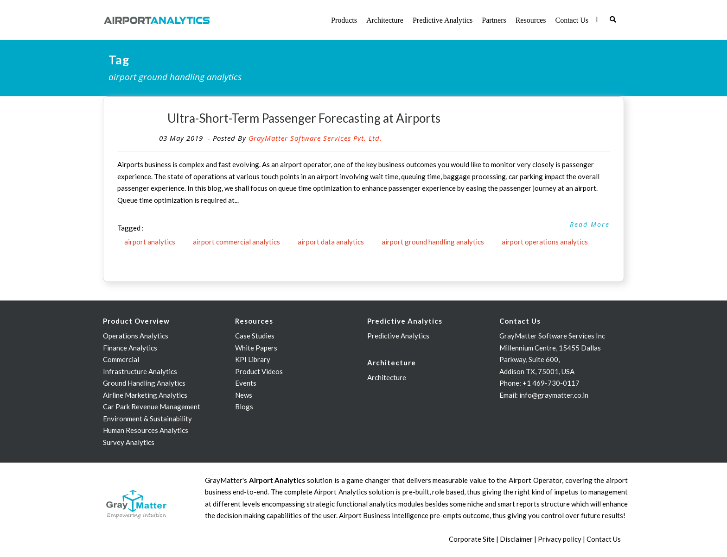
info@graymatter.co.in (553, 395)
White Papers (256, 348)
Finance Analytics (130, 348)
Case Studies (254, 336)
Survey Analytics (128, 442)
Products (344, 20)
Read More (590, 224)
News (243, 395)
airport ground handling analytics (433, 242)
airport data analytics (331, 242)
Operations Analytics (135, 336)
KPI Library (252, 359)
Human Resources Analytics (145, 430)
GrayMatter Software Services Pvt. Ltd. (315, 138)
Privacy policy (559, 539)
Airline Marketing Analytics (145, 395)
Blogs (244, 406)
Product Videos (259, 371)
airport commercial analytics (236, 242)
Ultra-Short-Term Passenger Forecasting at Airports (303, 118)
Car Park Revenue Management (151, 406)
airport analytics (149, 242)
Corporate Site (472, 539)
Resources (531, 20)
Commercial (121, 359)
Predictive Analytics (442, 20)
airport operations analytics (545, 242)
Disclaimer (516, 539)
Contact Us (571, 20)
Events (245, 383)
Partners (494, 20)
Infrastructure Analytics (140, 371)
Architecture (384, 20)
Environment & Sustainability (147, 418)
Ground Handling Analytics (144, 383)
